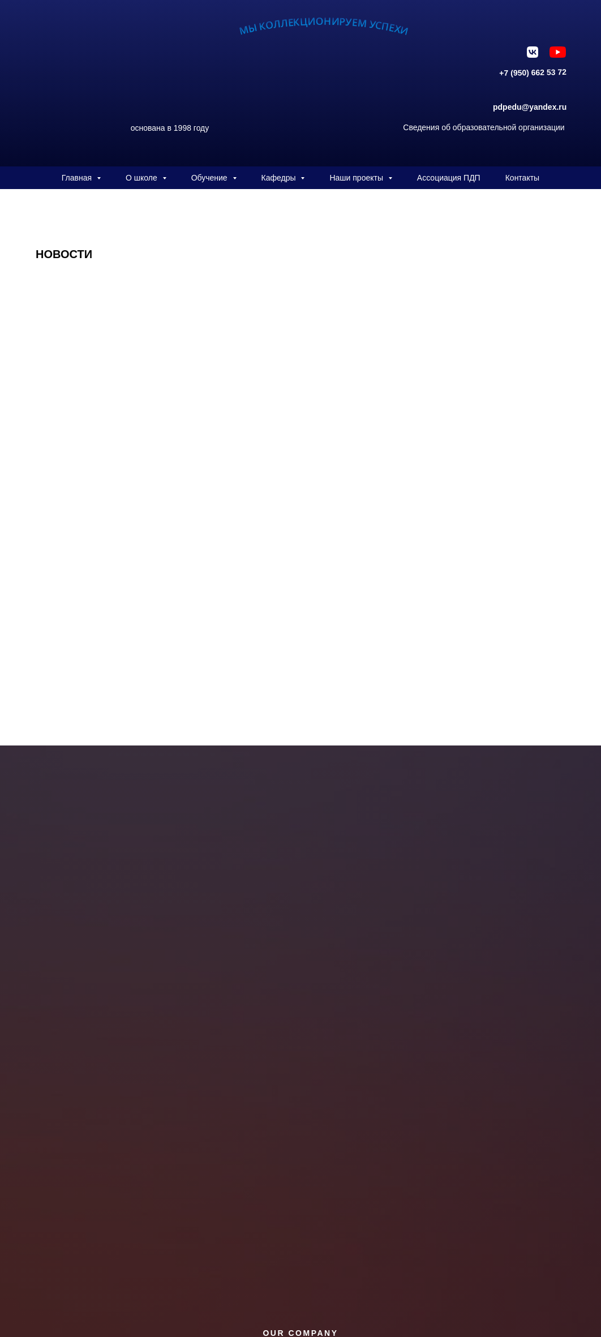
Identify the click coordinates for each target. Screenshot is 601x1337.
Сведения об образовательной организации (483, 127)
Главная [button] (78, 177)
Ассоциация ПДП (448, 177)
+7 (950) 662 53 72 (532, 72)
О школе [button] (143, 177)
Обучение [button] (210, 177)
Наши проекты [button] (357, 177)
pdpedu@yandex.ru (529, 107)
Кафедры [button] (279, 177)
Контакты (522, 177)
